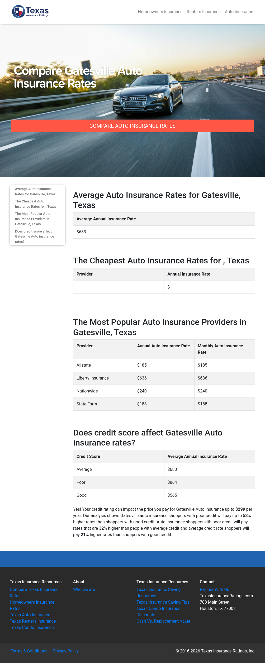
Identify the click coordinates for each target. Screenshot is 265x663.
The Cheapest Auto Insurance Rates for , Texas (35, 204)
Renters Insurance (204, 11)
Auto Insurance (239, 11)
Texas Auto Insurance (30, 614)
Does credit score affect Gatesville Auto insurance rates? (34, 236)
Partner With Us (214, 589)
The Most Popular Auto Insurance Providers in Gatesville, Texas (32, 219)
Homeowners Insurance (160, 11)
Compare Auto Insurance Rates (132, 126)
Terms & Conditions (29, 650)
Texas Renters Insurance (33, 621)
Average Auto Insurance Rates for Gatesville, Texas (35, 191)
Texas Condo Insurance (32, 627)
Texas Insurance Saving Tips (163, 602)
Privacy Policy (66, 650)
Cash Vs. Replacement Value (163, 621)
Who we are (84, 589)
